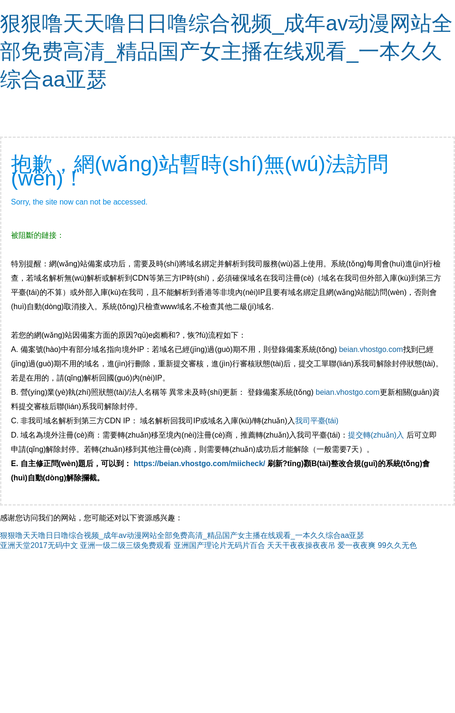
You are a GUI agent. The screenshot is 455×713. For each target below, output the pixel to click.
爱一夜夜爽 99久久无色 (376, 545)
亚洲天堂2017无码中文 (39, 545)
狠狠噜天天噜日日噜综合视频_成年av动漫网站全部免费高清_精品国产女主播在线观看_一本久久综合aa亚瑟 (226, 51)
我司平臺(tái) (318, 421)
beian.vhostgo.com (371, 349)
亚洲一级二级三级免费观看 (125, 545)
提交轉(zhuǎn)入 (376, 435)
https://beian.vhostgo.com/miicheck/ (200, 463)
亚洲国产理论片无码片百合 (219, 545)
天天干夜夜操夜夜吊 (301, 545)
